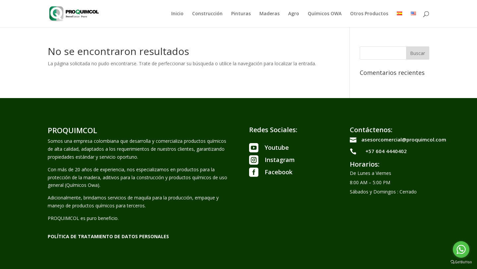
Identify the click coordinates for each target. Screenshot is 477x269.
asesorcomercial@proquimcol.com (403, 139)
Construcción (207, 14)
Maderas (269, 14)
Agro (293, 14)
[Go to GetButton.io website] (461, 262)
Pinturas (241, 14)
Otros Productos (369, 14)
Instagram (280, 160)
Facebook (278, 172)
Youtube (277, 147)
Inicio (177, 14)
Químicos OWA (325, 14)
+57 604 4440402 (386, 151)
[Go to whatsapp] (461, 249)
